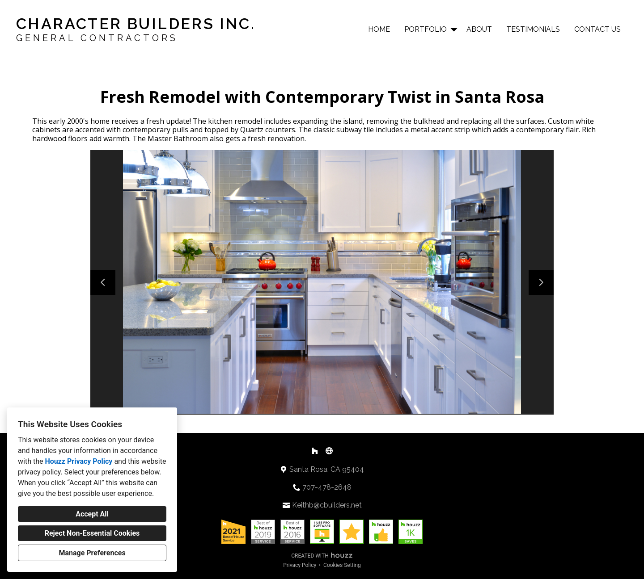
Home (379, 29)
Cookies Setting (342, 565)
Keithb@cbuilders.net (327, 505)
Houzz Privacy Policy (78, 461)
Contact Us (597, 29)
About (479, 29)
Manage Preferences (92, 553)
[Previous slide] (102, 282)
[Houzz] (315, 451)
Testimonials (533, 29)
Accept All (92, 514)
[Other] (329, 451)
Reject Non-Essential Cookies (92, 533)
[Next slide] (541, 282)
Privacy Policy (299, 565)
